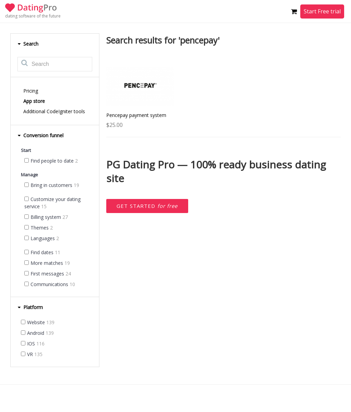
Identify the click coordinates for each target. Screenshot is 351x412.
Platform (30, 307)
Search (27, 43)
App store (34, 101)
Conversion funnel (40, 135)
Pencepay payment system (136, 115)
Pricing (30, 90)
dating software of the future (33, 16)
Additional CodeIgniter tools (54, 111)
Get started (147, 205)
